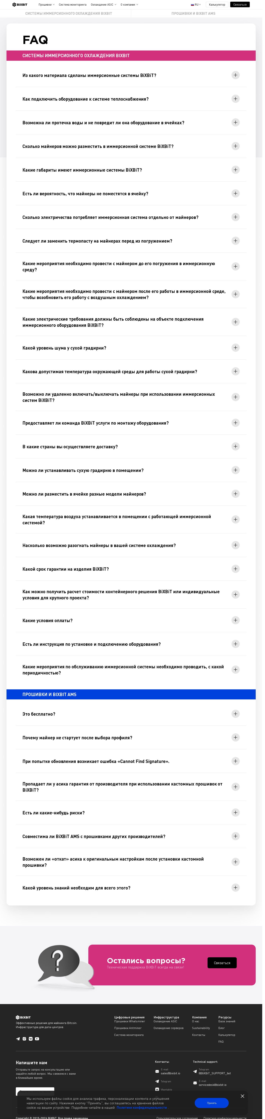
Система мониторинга (72, 4)
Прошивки (45, 4)
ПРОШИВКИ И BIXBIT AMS (193, 13)
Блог (221, 1018)
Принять (211, 1102)
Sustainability (201, 1018)
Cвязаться (222, 953)
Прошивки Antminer (128, 1018)
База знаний (226, 1011)
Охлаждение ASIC (102, 4)
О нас (195, 1011)
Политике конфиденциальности (142, 1107)
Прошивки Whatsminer (129, 1011)
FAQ (221, 1032)
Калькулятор (217, 4)
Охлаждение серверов (168, 1018)
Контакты (198, 1025)
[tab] (131, 75)
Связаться (240, 4)
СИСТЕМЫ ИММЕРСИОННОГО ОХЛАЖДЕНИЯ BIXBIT (68, 13)
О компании (128, 4)
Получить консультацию (35, 1081)
